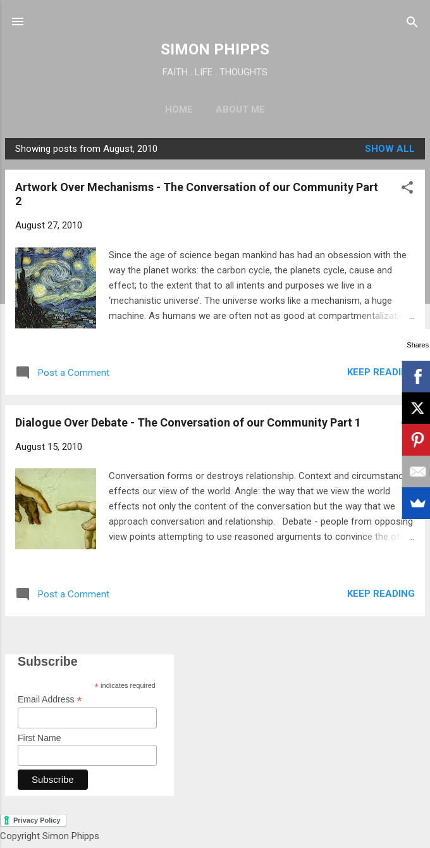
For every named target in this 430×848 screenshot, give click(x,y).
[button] (407, 188)
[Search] (412, 23)
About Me (240, 109)
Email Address (50, 700)
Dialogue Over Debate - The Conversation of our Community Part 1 (188, 422)
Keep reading (381, 372)
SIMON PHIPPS (215, 49)
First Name (39, 738)
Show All (390, 148)
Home (179, 109)
